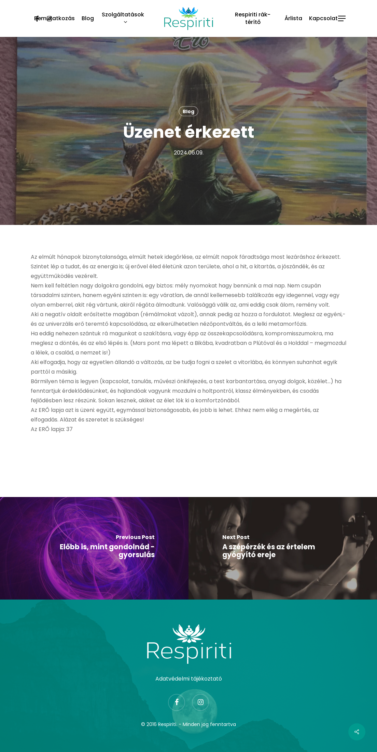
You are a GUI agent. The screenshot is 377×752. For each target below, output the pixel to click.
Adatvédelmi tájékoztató (188, 679)
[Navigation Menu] (342, 18)
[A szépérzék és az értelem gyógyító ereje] (282, 548)
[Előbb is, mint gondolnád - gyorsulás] (94, 548)
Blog (188, 111)
